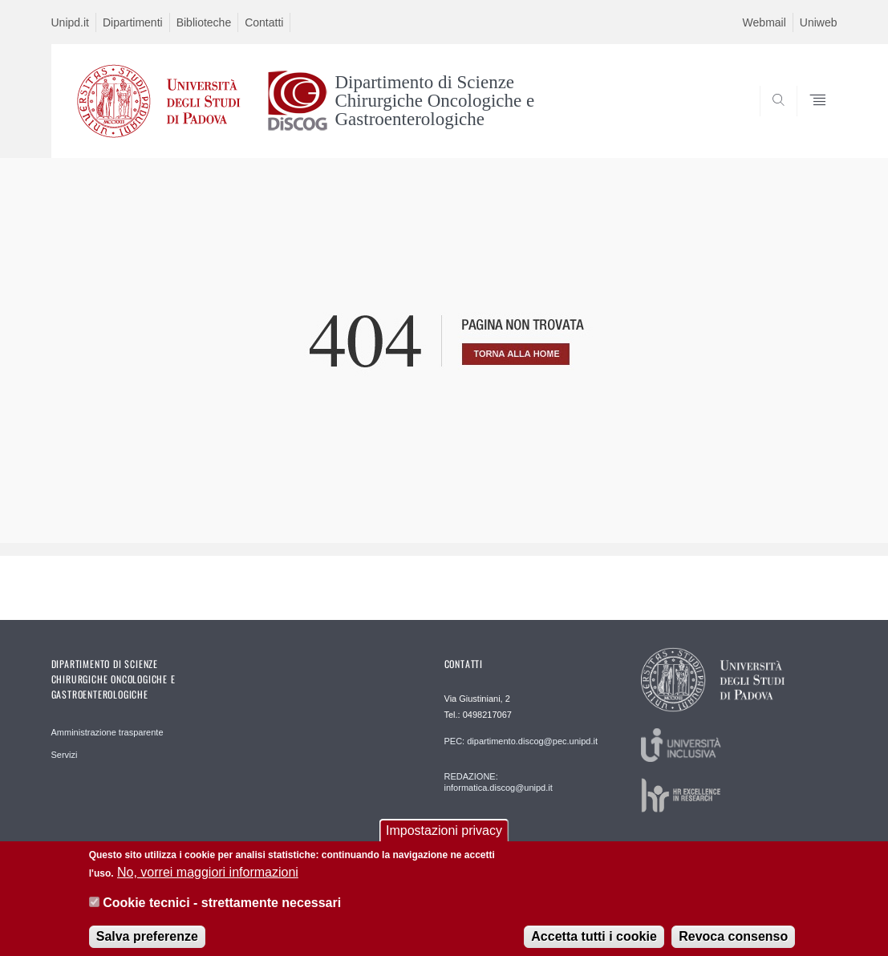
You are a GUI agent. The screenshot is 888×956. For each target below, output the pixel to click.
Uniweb (818, 22)
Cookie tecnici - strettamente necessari (222, 910)
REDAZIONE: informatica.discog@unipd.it (498, 782)
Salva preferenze (147, 943)
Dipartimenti (133, 22)
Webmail (764, 22)
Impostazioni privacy (444, 838)
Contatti (264, 22)
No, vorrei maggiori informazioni (207, 879)
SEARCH (809, 118)
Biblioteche (204, 22)
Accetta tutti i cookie (593, 943)
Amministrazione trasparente (107, 732)
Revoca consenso (733, 943)
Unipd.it (70, 22)
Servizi (64, 755)
